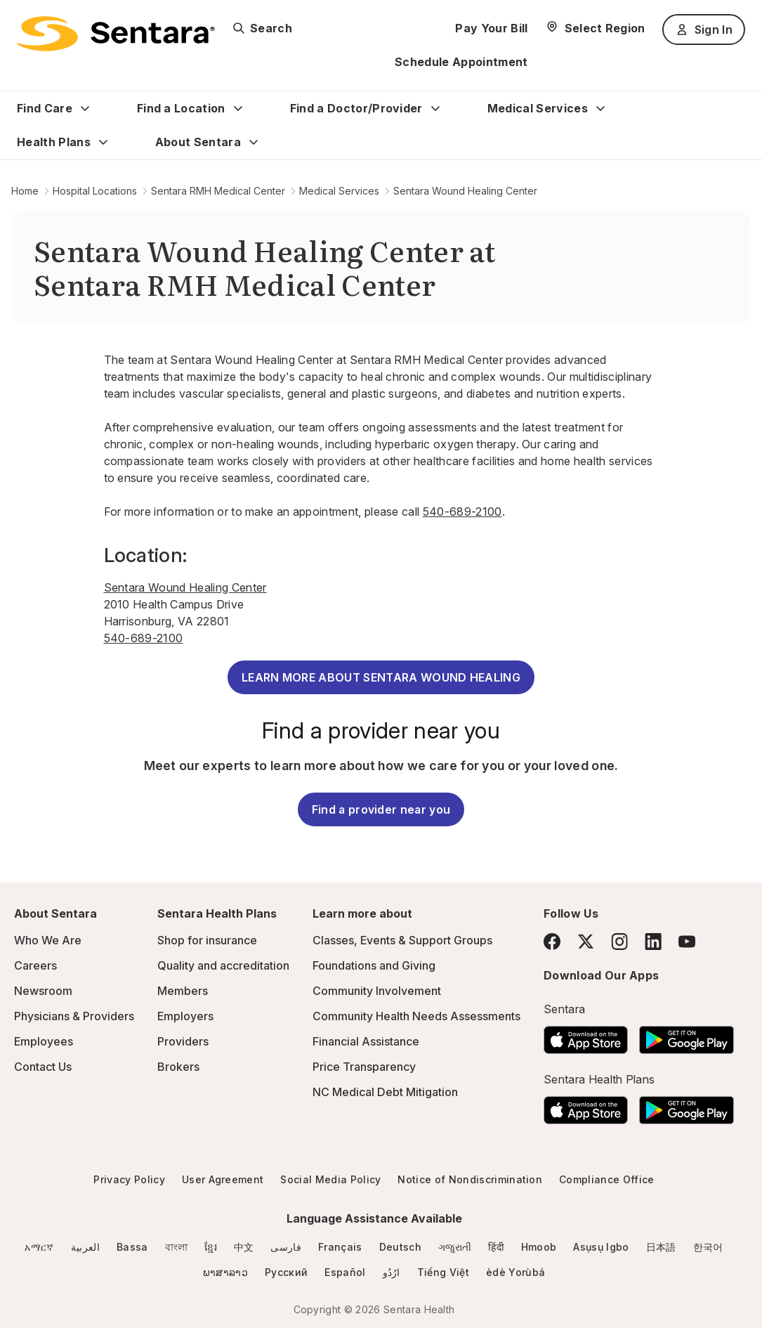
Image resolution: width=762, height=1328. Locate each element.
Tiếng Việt (443, 1272)
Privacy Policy (128, 1179)
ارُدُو (391, 1272)
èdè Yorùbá (515, 1272)
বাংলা (176, 1247)
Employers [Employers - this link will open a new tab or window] (185, 1016)
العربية (85, 1247)
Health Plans (54, 142)
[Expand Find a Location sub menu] (238, 108)
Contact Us (43, 1067)
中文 (244, 1247)
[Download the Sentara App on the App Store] (586, 1035)
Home (25, 191)
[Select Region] (595, 28)
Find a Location (181, 108)
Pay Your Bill (491, 28)
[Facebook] (552, 941)
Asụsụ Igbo (601, 1247)
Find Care (44, 108)
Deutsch (400, 1247)
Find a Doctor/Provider (356, 108)
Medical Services (537, 108)
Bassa (132, 1247)
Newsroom (43, 991)
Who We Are (47, 940)
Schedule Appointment (461, 62)
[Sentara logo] (116, 33)
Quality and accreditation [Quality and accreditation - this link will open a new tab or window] (223, 965)
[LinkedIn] (653, 941)
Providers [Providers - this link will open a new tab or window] (183, 1041)
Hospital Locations (95, 191)
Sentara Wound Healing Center (465, 191)
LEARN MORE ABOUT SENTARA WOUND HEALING (381, 677)
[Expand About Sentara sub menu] (254, 142)
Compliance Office (606, 1179)
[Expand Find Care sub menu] (85, 108)
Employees (43, 1041)
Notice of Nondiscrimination (470, 1179)
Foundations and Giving (374, 965)
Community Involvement (377, 991)
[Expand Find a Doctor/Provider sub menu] (435, 108)
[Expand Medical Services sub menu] (600, 108)
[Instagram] (619, 941)
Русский (286, 1272)
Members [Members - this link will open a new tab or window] (182, 991)
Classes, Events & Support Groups (402, 940)
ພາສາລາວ (225, 1272)
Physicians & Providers (74, 1016)
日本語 (661, 1247)
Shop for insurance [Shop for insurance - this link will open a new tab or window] (207, 940)
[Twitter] (585, 941)
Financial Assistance (366, 1041)
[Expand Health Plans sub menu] (103, 142)
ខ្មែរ (210, 1247)
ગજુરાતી (454, 1247)
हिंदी (496, 1247)
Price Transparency (364, 1067)
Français (340, 1247)
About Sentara (198, 142)
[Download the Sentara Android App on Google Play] (686, 1035)
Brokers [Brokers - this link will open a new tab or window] (178, 1067)
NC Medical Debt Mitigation (385, 1092)
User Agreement (222, 1179)
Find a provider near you (381, 809)
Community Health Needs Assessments (416, 1016)
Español (344, 1272)
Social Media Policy (330, 1179)
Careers (35, 965)
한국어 (708, 1247)
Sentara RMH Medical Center (218, 191)
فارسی (285, 1247)
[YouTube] (686, 941)
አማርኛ (39, 1247)
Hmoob (539, 1247)
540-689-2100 (462, 511)
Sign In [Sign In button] (704, 29)
